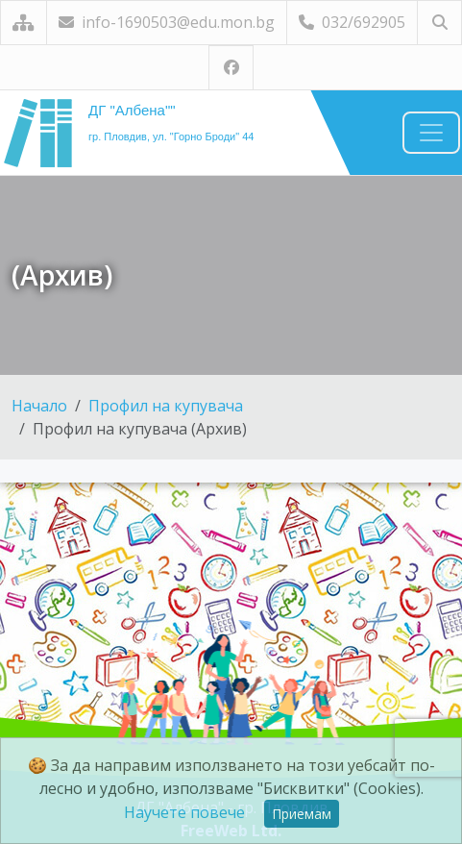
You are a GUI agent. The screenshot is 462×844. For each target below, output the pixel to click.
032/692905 (352, 22)
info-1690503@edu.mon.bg (167, 22)
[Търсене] (439, 22)
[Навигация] (431, 132)
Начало (39, 405)
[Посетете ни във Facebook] (231, 67)
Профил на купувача (165, 405)
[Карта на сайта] (23, 22)
